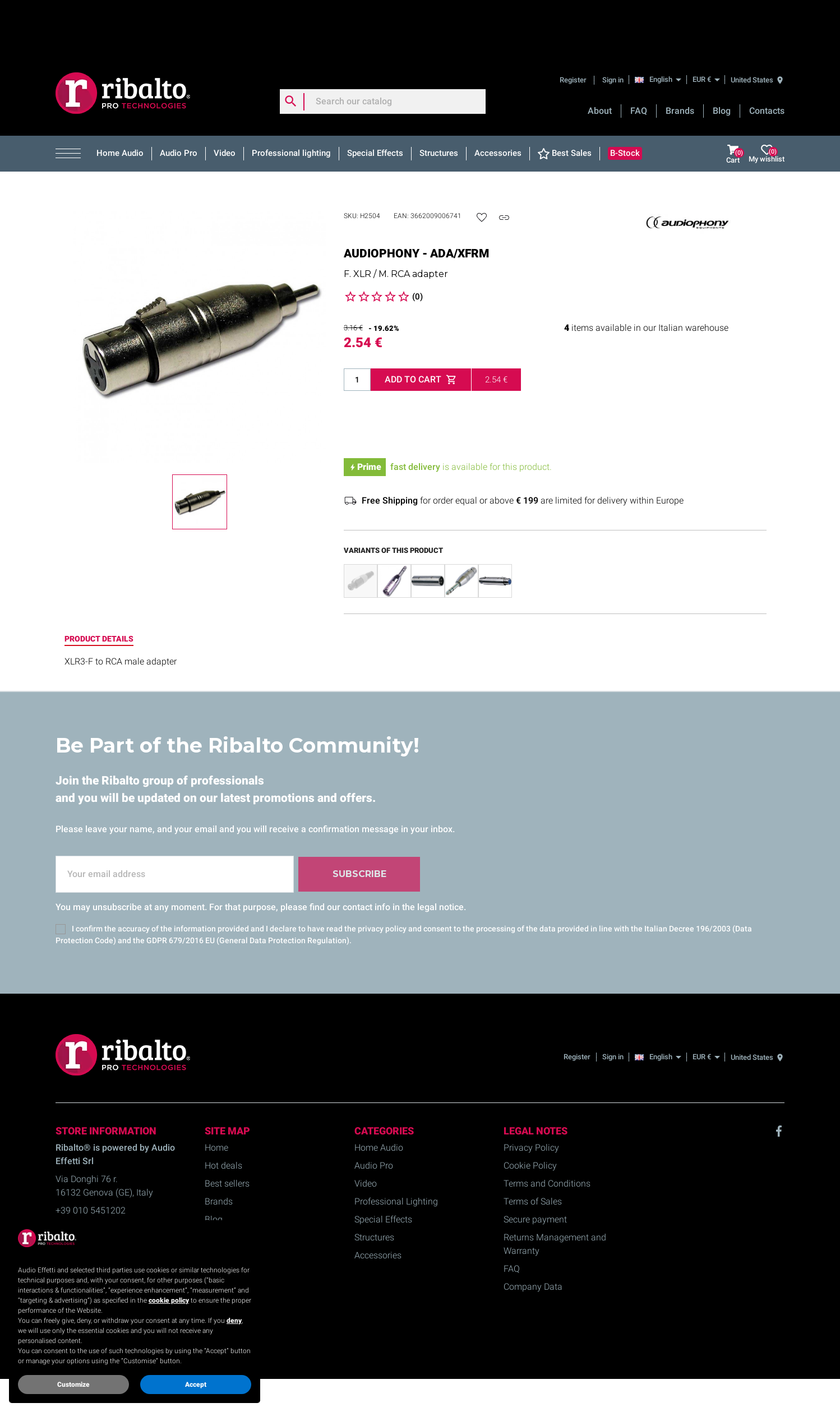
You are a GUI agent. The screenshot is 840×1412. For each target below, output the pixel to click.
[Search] (383, 47)
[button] (72, 99)
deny (234, 1321)
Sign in (613, 25)
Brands (680, 56)
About (600, 56)
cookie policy (169, 1300)
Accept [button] (195, 1384)
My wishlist (766, 99)
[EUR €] (706, 25)
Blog (722, 56)
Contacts (766, 56)
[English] (660, 24)
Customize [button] (73, 1384)
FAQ (638, 56)
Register (574, 25)
